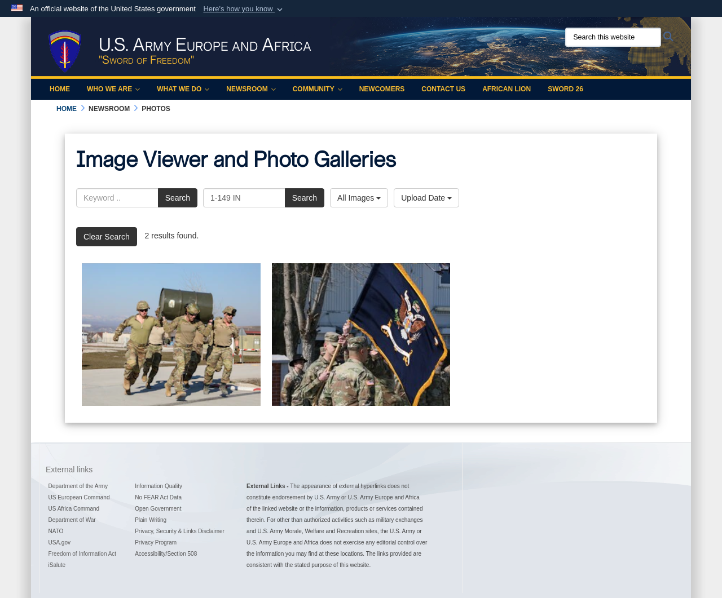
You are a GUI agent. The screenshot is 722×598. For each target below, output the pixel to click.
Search (177, 197)
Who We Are (113, 89)
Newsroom (250, 89)
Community (317, 89)
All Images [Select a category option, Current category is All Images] (359, 197)
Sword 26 (565, 89)
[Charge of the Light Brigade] (171, 334)
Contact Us (443, 89)
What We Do (183, 89)
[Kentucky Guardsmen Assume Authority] (361, 334)
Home (60, 89)
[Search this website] (613, 37)
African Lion (506, 89)
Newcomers (382, 89)
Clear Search (106, 236)
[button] (244, 9)
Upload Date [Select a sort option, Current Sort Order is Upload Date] (426, 197)
